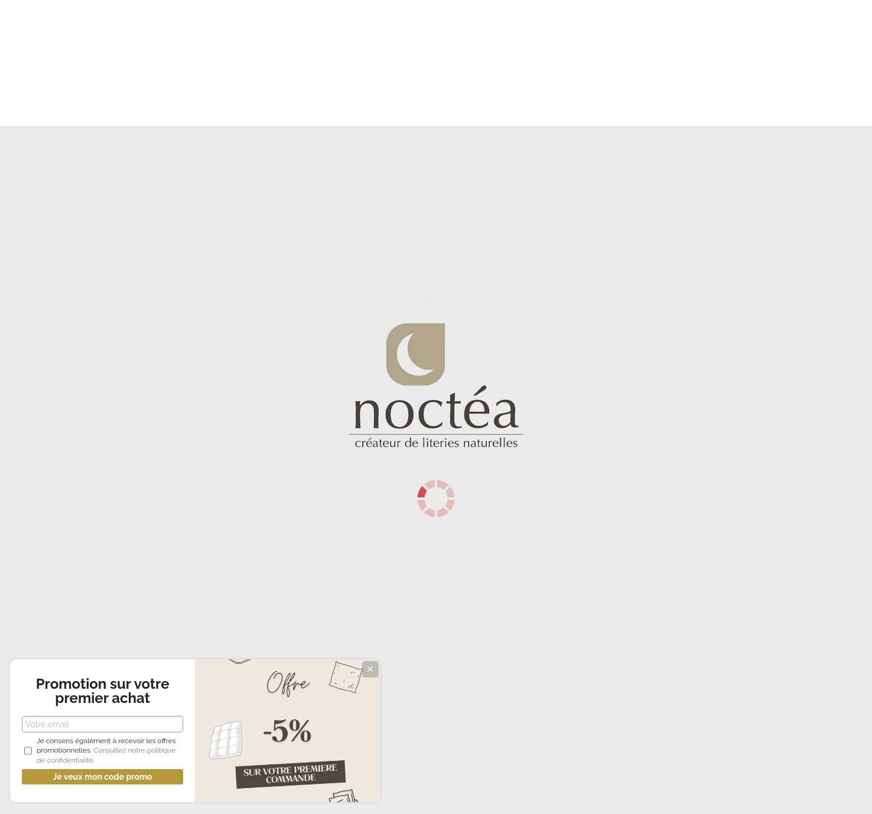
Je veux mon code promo (88, 777)
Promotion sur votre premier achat (88, 674)
